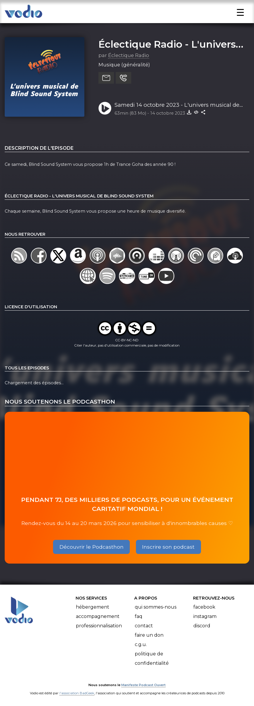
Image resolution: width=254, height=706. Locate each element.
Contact (144, 625)
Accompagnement (98, 616)
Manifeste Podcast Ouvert (143, 685)
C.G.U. (141, 644)
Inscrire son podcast (168, 547)
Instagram (205, 616)
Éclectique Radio (128, 55)
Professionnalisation (99, 625)
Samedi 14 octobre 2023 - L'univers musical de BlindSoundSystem (177, 105)
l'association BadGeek (76, 693)
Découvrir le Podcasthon (91, 547)
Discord (201, 625)
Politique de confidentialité (152, 658)
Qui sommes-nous (155, 607)
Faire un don (149, 635)
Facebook (204, 607)
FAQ (138, 616)
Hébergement (92, 607)
